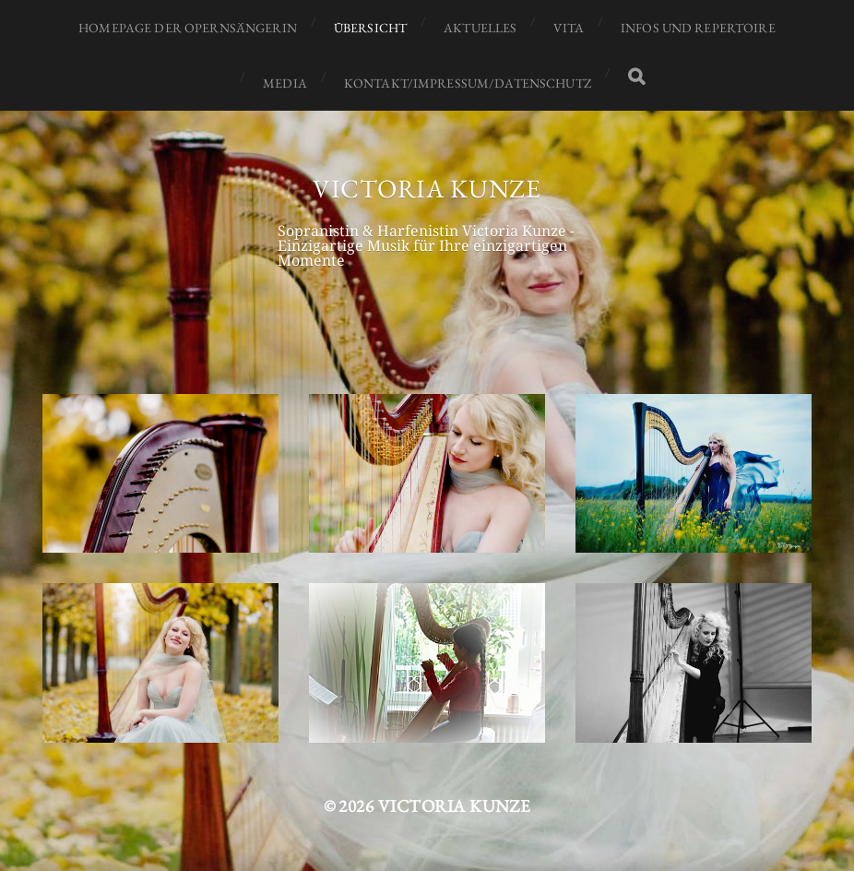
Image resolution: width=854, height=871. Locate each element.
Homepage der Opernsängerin (187, 27)
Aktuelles (480, 27)
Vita (568, 27)
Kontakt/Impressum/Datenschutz (467, 83)
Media (285, 83)
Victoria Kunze (427, 188)
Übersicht (370, 27)
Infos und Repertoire (698, 27)
